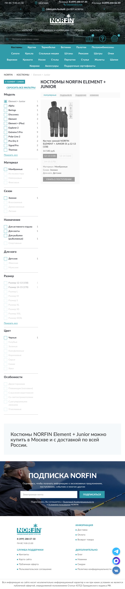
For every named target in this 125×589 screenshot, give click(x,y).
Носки (42, 60)
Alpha (11, 106)
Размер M (13, 296)
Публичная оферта (29, 564)
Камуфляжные (16, 351)
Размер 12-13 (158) (18, 283)
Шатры (98, 53)
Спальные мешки (49, 53)
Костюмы (16, 47)
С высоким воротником (20, 393)
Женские (13, 263)
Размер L (13, 292)
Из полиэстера (16, 174)
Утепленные (14, 409)
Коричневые (14, 355)
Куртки (32, 47)
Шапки (114, 60)
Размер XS (13, 309)
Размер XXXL (15, 318)
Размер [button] (9, 276)
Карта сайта (25, 559)
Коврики (35, 66)
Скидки (81, 564)
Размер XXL (14, 314)
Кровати (28, 60)
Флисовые (13, 182)
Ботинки (66, 47)
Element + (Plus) (16, 123)
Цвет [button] (7, 330)
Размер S (13, 300)
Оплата (81, 535)
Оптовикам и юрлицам (53, 30)
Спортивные (14, 243)
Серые (11, 360)
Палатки (81, 47)
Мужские (13, 267)
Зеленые (12, 346)
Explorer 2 (13, 128)
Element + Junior (16, 101)
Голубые (12, 342)
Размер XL (13, 305)
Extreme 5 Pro (15, 132)
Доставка (82, 530)
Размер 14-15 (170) (18, 287)
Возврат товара (85, 540)
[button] (73, 4)
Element (12, 119)
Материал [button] (11, 162)
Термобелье (48, 47)
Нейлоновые (15, 178)
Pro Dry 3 (13, 141)
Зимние (12, 198)
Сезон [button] (8, 191)
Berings (12, 110)
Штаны (68, 53)
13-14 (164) (65, 156)
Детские (12, 259)
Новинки (82, 559)
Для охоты (14, 231)
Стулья (85, 60)
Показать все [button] (11, 155)
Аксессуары (52, 66)
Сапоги (15, 53)
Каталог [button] (27, 30)
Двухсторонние (16, 384)
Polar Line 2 (14, 137)
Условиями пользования (59, 505)
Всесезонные (15, 202)
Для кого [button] (10, 251)
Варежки (12, 60)
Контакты (96, 30)
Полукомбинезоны (103, 47)
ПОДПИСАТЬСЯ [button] (92, 495)
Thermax (12, 150)
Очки (111, 53)
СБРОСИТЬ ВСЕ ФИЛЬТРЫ (21, 88)
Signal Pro (13, 145)
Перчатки (70, 60)
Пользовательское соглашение (35, 569)
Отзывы (79, 30)
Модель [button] (9, 94)
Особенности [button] (13, 377)
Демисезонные (16, 207)
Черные (12, 338)
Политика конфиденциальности (94, 569)
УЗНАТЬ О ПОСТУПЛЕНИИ (58, 179)
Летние (12, 211)
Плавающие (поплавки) (20, 388)
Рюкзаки (83, 53)
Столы (55, 60)
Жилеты (99, 60)
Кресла (29, 53)
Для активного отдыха (20, 227)
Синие (11, 364)
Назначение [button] (12, 219)
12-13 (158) (50, 156)
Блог (80, 555)
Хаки (11, 368)
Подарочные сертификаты (79, 66)
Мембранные (15, 169)
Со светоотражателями (20, 397)
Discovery (13, 115)
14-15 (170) (50, 162)
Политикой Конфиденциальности (78, 502)
